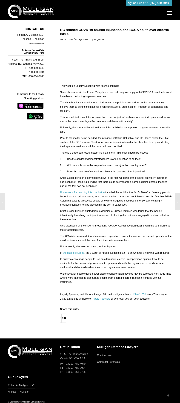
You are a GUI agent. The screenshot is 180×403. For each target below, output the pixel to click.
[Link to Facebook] (168, 396)
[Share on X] (63, 318)
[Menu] (168, 13)
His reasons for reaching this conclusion (82, 192)
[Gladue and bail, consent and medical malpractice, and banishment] (2, 201)
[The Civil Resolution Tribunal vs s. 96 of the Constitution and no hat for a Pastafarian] (177, 201)
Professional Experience (36, 43)
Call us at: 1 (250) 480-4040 (151, 3)
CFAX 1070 (139, 294)
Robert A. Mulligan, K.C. (30, 34)
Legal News (82, 39)
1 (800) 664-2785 (76, 372)
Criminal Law (104, 355)
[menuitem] (168, 13)
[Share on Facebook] (60, 318)
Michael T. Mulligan (33, 39)
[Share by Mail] (65, 318)
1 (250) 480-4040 (76, 363)
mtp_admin (99, 39)
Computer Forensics (108, 362)
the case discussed (73, 252)
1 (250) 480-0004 (76, 368)
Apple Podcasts (101, 298)
